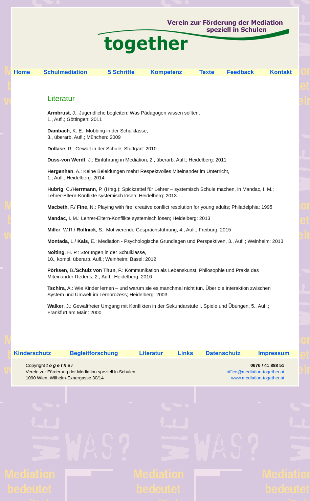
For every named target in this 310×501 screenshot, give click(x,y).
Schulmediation (65, 72)
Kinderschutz (31, 353)
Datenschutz (223, 353)
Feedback (240, 72)
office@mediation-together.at (255, 371)
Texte (206, 72)
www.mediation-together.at (257, 377)
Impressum (273, 353)
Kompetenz (166, 72)
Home (21, 72)
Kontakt (281, 72)
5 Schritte (121, 72)
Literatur (151, 353)
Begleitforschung (94, 353)
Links (185, 353)
